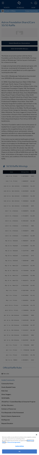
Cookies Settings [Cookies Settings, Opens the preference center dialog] (19, 446)
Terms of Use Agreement (13, 442)
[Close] (36, 434)
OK (19, 451)
